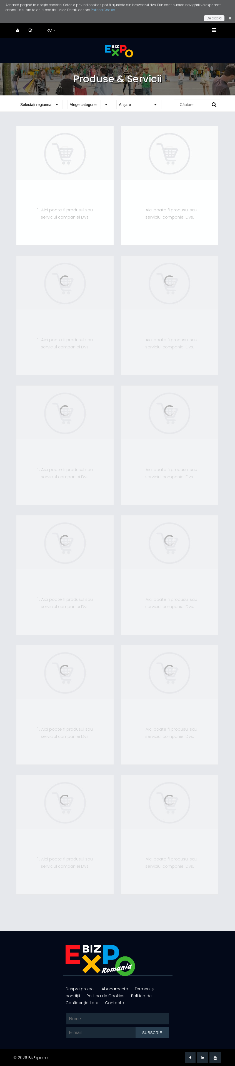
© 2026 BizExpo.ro (30, 1057)
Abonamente (115, 989)
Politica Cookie (103, 9)
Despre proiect (81, 989)
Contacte (114, 1003)
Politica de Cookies (106, 996)
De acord (214, 18)
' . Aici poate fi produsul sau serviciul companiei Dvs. (65, 213)
